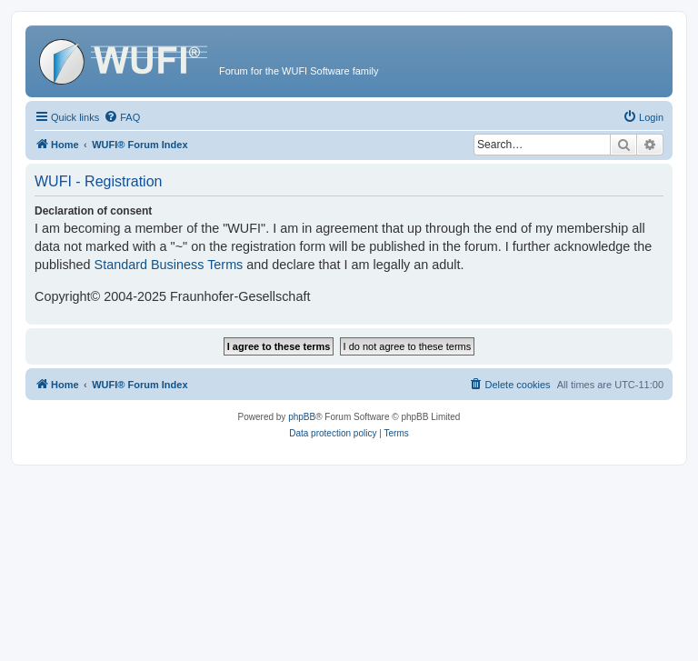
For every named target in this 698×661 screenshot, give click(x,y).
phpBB (301, 417)
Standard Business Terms (169, 264)
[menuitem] (122, 117)
